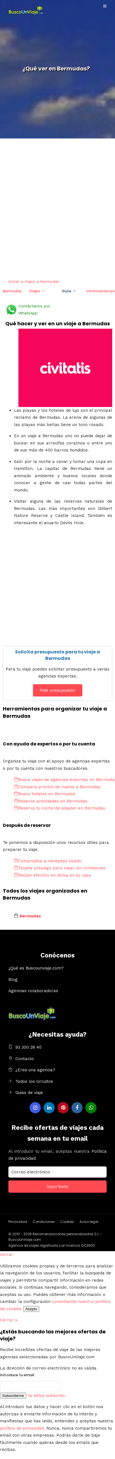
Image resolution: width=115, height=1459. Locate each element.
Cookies (67, 1221)
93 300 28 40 (28, 1047)
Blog (13, 979)
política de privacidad (22, 1428)
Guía (66, 291)
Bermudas (12, 291)
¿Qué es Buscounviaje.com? (36, 968)
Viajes (34, 291)
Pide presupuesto (57, 690)
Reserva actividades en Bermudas (50, 801)
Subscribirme (13, 1396)
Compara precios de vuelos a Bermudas (57, 786)
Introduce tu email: (17, 1375)
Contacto (24, 1058)
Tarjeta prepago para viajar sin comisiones (60, 867)
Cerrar (8, 1319)
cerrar (6, 1254)
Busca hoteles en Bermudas (44, 793)
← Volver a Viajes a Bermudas (31, 281)
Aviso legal (89, 1221)
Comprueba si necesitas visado (48, 860)
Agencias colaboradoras (33, 990)
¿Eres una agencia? (35, 1069)
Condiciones (44, 1221)
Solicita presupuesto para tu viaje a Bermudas (57, 655)
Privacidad (17, 1221)
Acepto (31, 1309)
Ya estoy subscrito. (46, 1395)
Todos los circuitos (34, 1081)
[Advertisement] (57, 207)
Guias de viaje (29, 1092)
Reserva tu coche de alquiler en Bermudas (59, 808)
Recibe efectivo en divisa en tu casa (52, 875)
